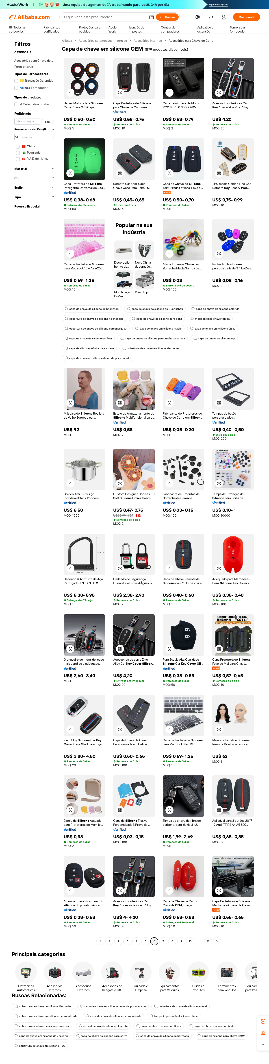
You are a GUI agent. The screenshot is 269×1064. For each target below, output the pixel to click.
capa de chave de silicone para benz (157, 319)
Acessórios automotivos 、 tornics (103, 40)
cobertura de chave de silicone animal (180, 1006)
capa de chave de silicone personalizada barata (152, 338)
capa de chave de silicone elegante (103, 1026)
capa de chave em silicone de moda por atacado (97, 358)
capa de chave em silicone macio (158, 328)
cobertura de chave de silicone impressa (42, 1026)
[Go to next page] (217, 941)
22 (208, 941)
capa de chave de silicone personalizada (113, 1016)
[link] (263, 1021)
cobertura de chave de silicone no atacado (94, 319)
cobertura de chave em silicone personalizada (46, 1016)
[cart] (211, 18)
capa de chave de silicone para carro (101, 1036)
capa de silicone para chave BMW (221, 1036)
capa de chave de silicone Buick (158, 1026)
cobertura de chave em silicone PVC (40, 1046)
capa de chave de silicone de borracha (162, 1036)
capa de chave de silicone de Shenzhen (92, 309)
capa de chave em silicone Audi (211, 1026)
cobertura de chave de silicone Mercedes (150, 348)
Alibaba (67, 40)
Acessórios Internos (148, 40)
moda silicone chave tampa (210, 319)
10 (190, 941)
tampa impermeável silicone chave (174, 1016)
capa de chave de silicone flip (214, 338)
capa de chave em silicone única (213, 328)
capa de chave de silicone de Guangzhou (155, 309)
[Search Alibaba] (104, 17)
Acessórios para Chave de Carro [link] (191, 40)
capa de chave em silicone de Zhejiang (41, 1036)
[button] (151, 17)
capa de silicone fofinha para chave (89, 348)
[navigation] (34, 491)
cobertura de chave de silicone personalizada (96, 328)
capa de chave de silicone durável (88, 338)
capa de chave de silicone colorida (215, 309)
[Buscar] (167, 17)
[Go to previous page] (100, 941)
